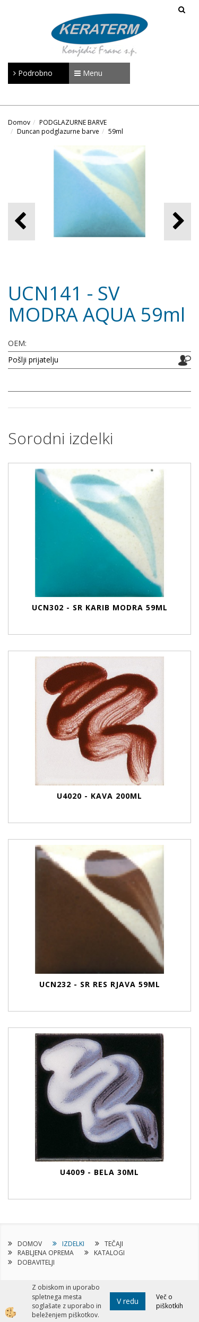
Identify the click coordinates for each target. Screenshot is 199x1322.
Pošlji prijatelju (33, 360)
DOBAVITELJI (36, 1262)
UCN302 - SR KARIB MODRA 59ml (100, 607)
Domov (19, 122)
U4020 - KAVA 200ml (99, 796)
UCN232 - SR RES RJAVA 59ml (99, 984)
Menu (88, 73)
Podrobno (33, 73)
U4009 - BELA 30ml (99, 1172)
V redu (128, 1301)
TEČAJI (114, 1243)
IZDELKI (73, 1243)
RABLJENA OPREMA (46, 1252)
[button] (177, 221)
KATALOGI (109, 1252)
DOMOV (30, 1243)
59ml (115, 131)
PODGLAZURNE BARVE (73, 122)
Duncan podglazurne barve (58, 131)
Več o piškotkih (169, 1301)
